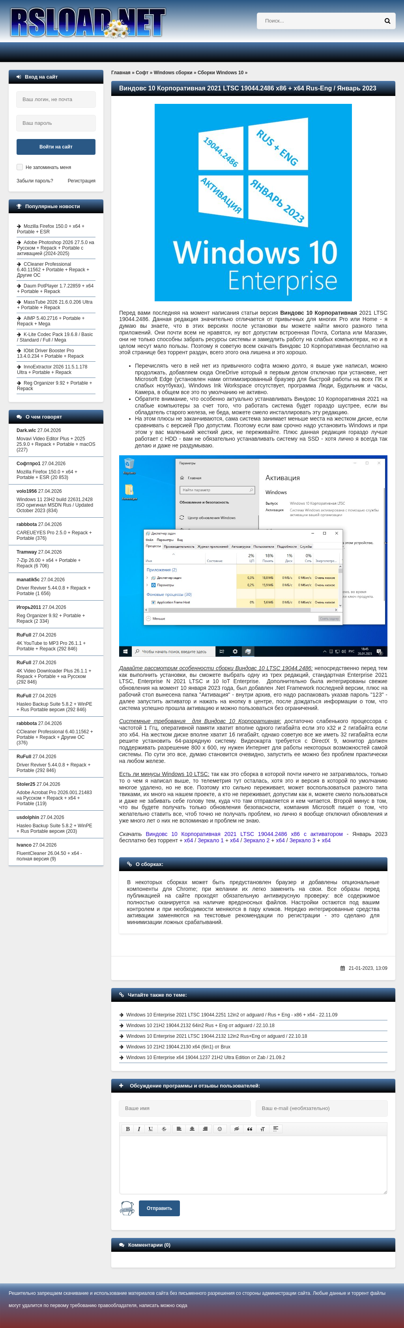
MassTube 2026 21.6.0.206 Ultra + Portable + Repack (54, 304)
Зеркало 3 (303, 840)
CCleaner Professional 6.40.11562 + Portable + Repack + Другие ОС (53, 269)
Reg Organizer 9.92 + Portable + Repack (54, 385)
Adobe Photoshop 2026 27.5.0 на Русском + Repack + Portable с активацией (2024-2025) (55, 248)
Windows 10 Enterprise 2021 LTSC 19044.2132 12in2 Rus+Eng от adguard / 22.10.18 (216, 1036)
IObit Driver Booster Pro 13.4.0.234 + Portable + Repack (50, 353)
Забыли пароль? (35, 181)
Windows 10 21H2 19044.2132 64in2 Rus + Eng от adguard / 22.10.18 (200, 1025)
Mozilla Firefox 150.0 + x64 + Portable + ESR (50, 229)
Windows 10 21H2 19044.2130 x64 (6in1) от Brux (178, 1047)
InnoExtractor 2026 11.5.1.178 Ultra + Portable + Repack (52, 369)
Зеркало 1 (211, 840)
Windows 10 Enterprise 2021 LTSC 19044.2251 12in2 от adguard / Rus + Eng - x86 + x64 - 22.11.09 (231, 1015)
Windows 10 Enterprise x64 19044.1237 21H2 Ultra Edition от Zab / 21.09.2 (205, 1057)
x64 (188, 840)
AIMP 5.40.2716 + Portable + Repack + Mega (51, 321)
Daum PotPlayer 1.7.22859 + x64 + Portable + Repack (55, 288)
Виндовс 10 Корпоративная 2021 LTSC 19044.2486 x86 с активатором (244, 834)
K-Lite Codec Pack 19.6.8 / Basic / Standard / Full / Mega (55, 337)
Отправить (159, 1208)
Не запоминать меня (48, 167)
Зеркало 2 (257, 840)
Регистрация (81, 181)
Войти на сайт (56, 147)
